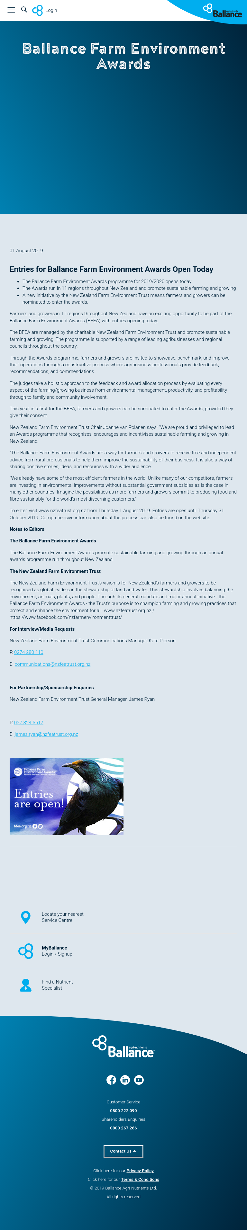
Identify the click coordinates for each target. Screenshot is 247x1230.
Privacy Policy (139, 1170)
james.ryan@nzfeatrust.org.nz (46, 734)
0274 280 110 (28, 652)
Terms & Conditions (140, 1179)
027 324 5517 (28, 723)
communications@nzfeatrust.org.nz (53, 664)
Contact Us (123, 1151)
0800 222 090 (123, 1110)
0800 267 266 (123, 1127)
